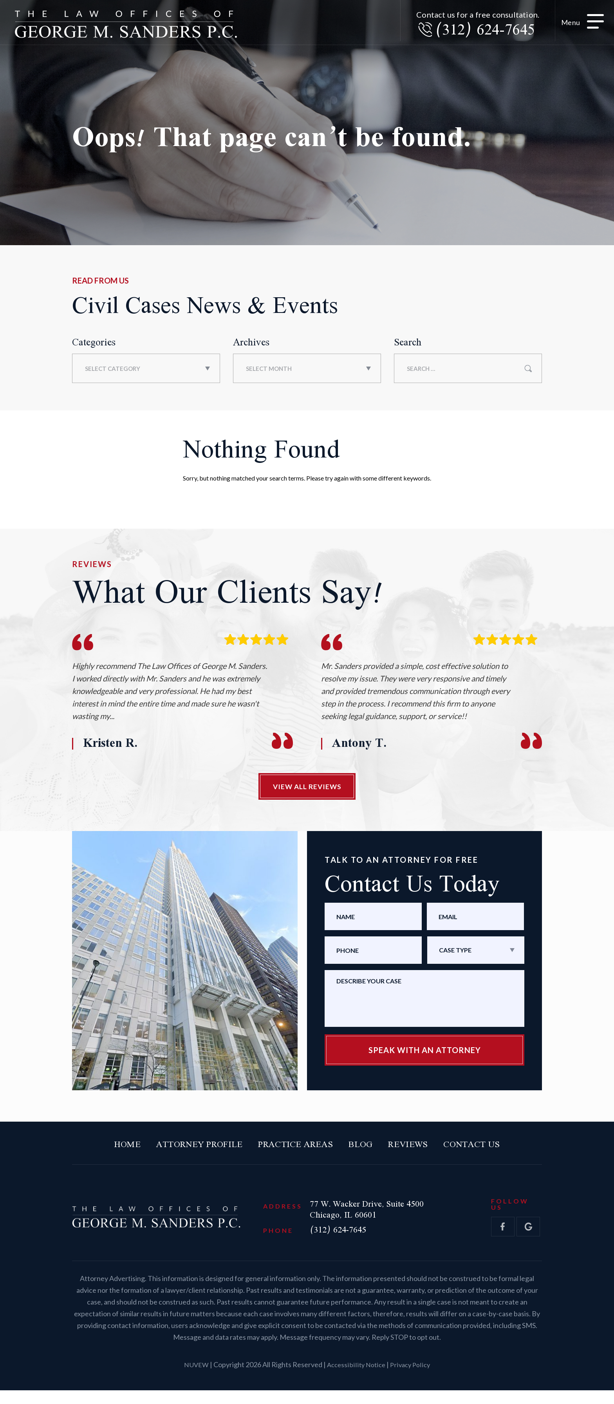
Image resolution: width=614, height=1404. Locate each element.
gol (528, 1236)
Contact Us (501, 1150)
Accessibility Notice (356, 1378)
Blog (371, 1150)
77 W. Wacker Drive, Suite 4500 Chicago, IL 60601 (387, 1219)
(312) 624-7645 (476, 33)
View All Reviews (307, 788)
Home (94, 1150)
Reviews (426, 1150)
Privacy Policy (412, 1378)
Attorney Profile (179, 1150)
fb (503, 1236)
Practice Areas (294, 1150)
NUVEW (194, 1378)
